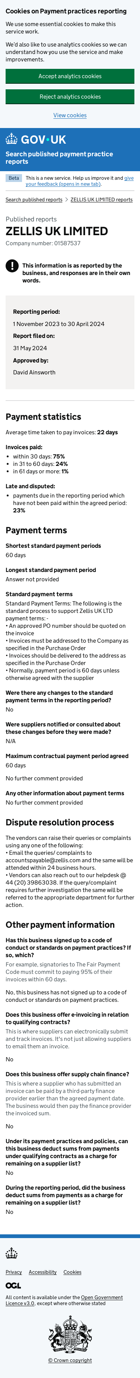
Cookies (72, 1272)
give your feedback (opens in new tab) (80, 181)
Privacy (14, 1272)
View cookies (70, 115)
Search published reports (34, 199)
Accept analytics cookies (70, 76)
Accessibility (43, 1272)
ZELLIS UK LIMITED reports (102, 199)
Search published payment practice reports (59, 157)
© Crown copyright (70, 1360)
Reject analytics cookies (70, 96)
